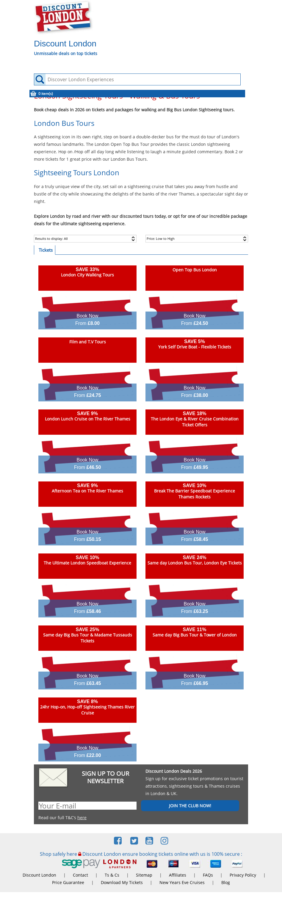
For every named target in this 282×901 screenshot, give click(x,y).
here (82, 817)
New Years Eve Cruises (182, 882)
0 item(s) (45, 93)
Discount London (39, 875)
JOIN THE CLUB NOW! (190, 805)
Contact (80, 875)
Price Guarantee (68, 882)
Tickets (46, 250)
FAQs (208, 875)
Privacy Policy (243, 875)
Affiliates (177, 875)
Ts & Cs (112, 875)
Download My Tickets (122, 882)
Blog (225, 882)
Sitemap (144, 875)
